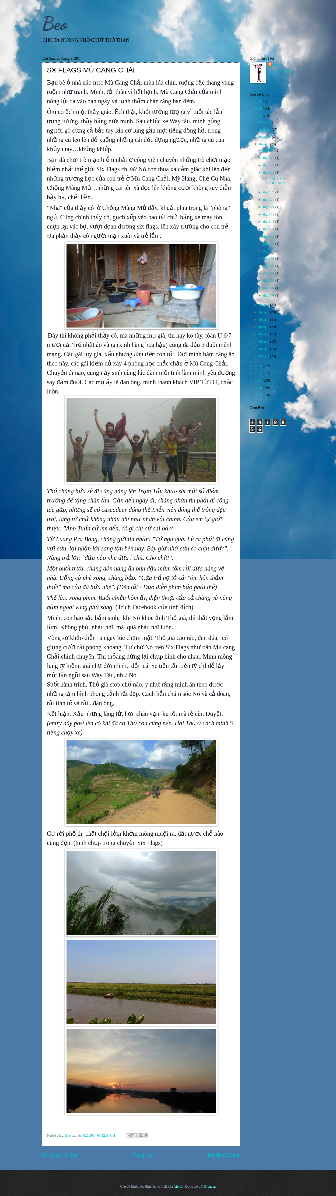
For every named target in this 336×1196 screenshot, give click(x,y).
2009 (259, 395)
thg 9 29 (269, 158)
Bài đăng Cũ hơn (224, 1155)
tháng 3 (264, 341)
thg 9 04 (269, 273)
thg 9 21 (269, 207)
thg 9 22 (269, 200)
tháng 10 (265, 137)
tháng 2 (264, 349)
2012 (259, 373)
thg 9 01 (269, 295)
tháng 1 (264, 356)
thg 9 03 (269, 280)
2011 (259, 380)
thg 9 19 (269, 214)
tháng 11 (265, 129)
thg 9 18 (269, 221)
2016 (259, 101)
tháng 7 (264, 312)
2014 (259, 116)
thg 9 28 (269, 165)
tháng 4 (264, 334)
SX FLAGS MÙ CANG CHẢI (273, 181)
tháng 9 (264, 144)
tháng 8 (264, 305)
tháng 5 (264, 327)
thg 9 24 (269, 192)
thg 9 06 (269, 266)
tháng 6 (264, 319)
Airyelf (179, 1186)
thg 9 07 (269, 258)
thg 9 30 (269, 150)
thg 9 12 (269, 236)
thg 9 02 (269, 288)
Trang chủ (142, 1155)
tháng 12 (265, 122)
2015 (259, 108)
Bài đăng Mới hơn (59, 1155)
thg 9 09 (269, 244)
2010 (259, 388)
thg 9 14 (269, 229)
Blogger (209, 1186)
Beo (55, 23)
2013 (259, 366)
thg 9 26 (269, 172)
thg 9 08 (269, 251)
